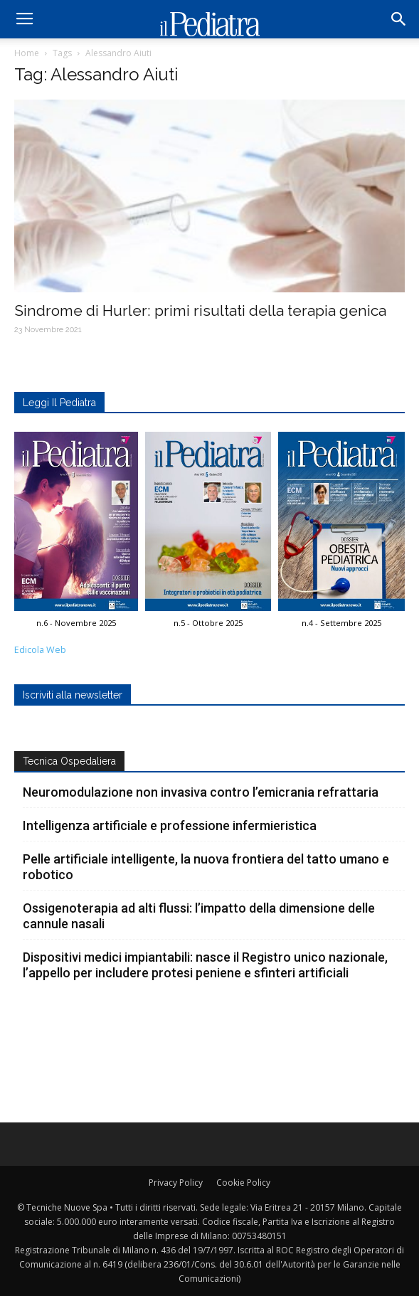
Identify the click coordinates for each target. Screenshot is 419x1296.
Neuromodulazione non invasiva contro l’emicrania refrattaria (200, 792)
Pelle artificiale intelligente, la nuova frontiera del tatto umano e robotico (206, 866)
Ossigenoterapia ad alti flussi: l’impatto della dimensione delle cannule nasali (199, 916)
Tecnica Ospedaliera (69, 761)
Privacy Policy (176, 1183)
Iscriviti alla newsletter (72, 695)
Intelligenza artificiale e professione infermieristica (170, 825)
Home (26, 53)
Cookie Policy (243, 1183)
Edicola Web (40, 650)
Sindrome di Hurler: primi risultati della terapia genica (200, 310)
